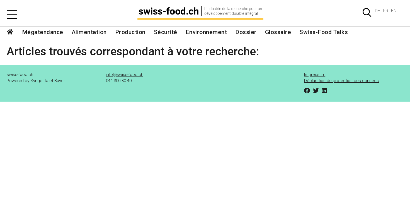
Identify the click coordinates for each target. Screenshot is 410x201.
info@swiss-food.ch (124, 74)
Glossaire (278, 32)
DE (377, 10)
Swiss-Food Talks (323, 32)
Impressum (314, 74)
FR (385, 10)
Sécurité (165, 32)
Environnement (206, 32)
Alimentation (89, 32)
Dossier (246, 32)
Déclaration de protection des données (341, 80)
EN (394, 10)
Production (130, 32)
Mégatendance (42, 32)
